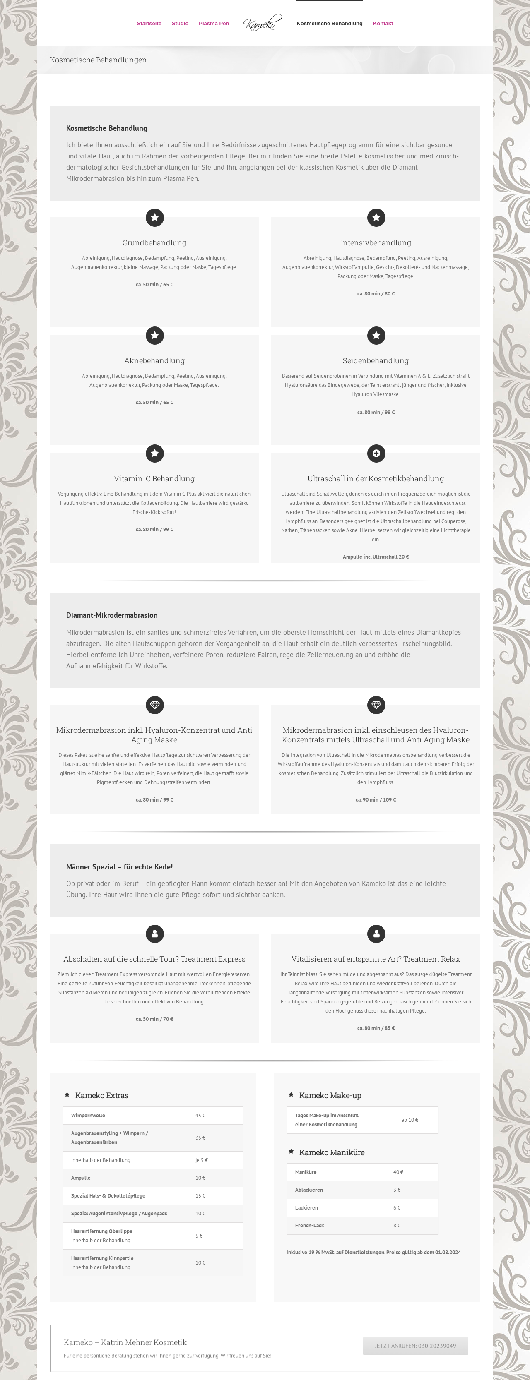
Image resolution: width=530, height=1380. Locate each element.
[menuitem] (154, 23)
